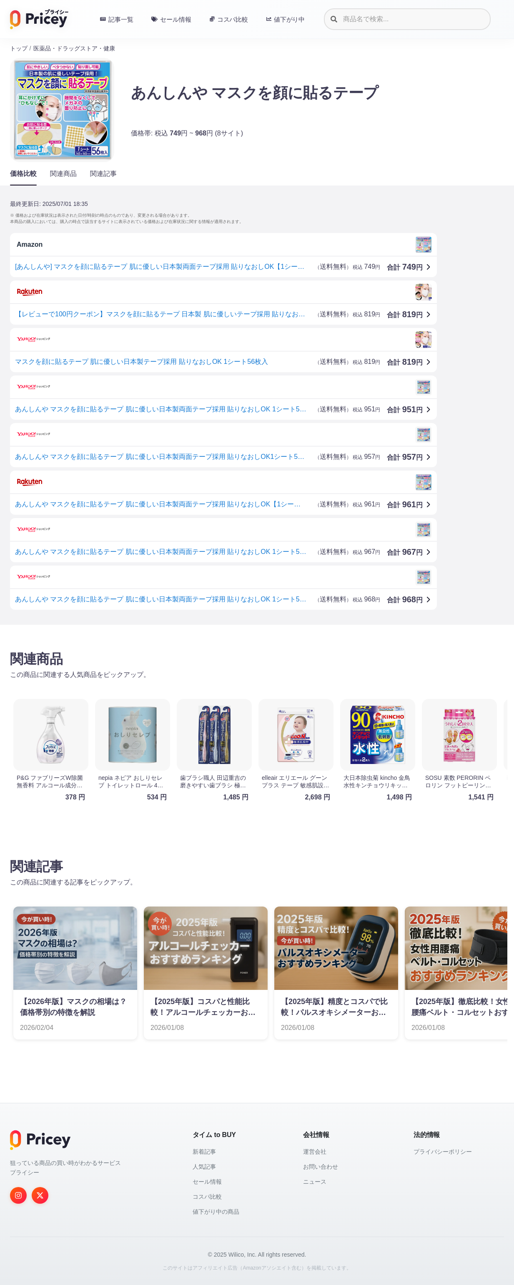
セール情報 (207, 1181)
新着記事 (204, 1151)
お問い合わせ (320, 1166)
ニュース (314, 1181)
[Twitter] (40, 1195)
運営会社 (314, 1151)
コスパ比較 (207, 1196)
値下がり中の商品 (216, 1211)
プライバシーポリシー (443, 1151)
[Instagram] (18, 1195)
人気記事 (204, 1166)
